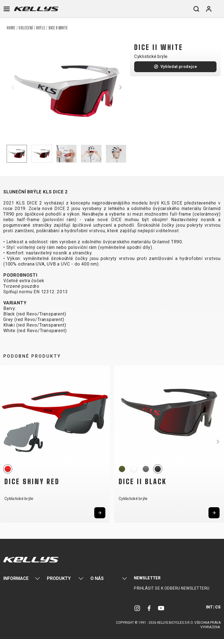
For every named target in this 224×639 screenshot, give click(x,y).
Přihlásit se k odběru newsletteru (172, 588)
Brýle (40, 28)
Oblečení (26, 28)
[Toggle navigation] (6, 9)
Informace (16, 578)
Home (11, 28)
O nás (97, 578)
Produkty (59, 578)
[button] (12, 87)
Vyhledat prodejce (179, 66)
